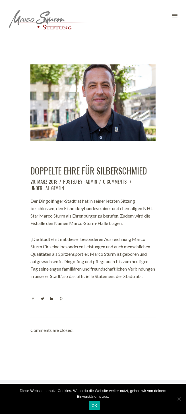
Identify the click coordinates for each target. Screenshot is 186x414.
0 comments (115, 181)
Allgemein (55, 188)
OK (94, 405)
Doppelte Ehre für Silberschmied (88, 171)
